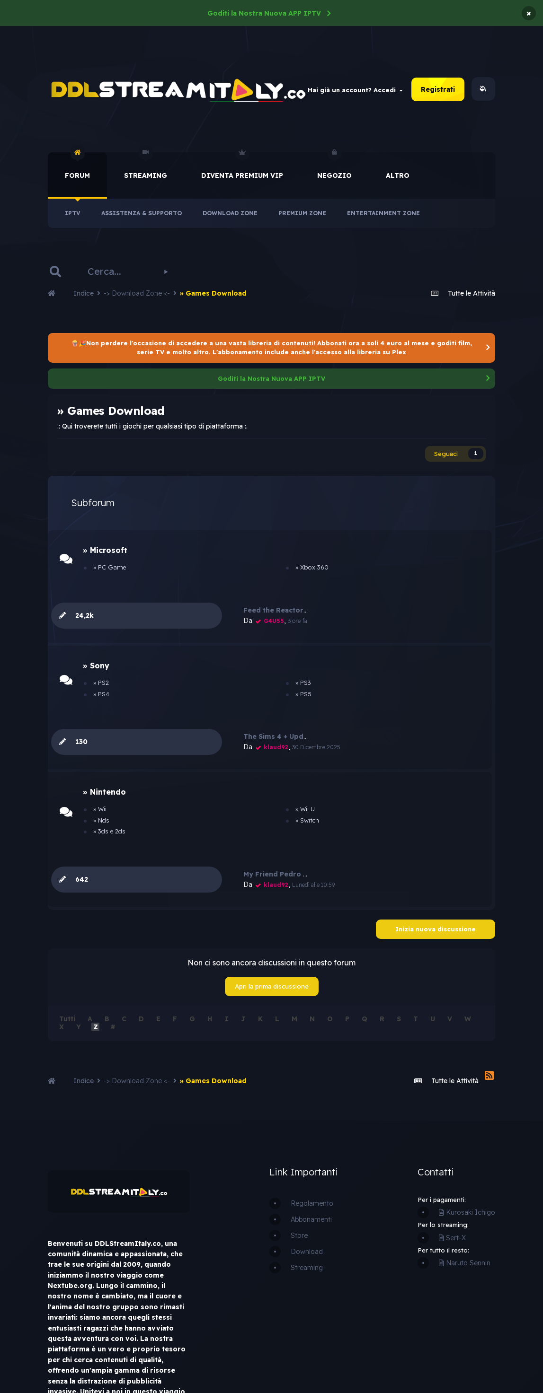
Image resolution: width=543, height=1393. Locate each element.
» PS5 (227, 652)
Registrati (438, 90)
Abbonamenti (311, 1072)
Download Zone (230, 214)
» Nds (97, 727)
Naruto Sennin (464, 1116)
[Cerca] (113, 273)
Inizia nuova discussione (435, 782)
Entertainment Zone (383, 214)
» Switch (231, 727)
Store (299, 1088)
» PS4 (97, 652)
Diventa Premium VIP (242, 167)
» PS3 (227, 641)
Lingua (126, 1362)
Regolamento (312, 1056)
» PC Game (105, 574)
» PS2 (97, 641)
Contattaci (174, 1362)
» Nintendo (105, 699)
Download (307, 1104)
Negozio (334, 167)
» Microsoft (106, 556)
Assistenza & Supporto (141, 214)
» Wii (96, 716)
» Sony (97, 624)
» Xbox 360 (235, 574)
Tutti (67, 871)
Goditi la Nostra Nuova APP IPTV (264, 13)
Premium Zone (302, 214)
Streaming (145, 167)
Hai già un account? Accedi (355, 90)
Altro (397, 177)
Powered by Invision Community (431, 1356)
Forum (77, 167)
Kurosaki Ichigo (467, 1065)
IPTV (72, 214)
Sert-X (452, 1090)
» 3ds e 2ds (105, 738)
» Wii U (228, 716)
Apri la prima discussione (272, 839)
